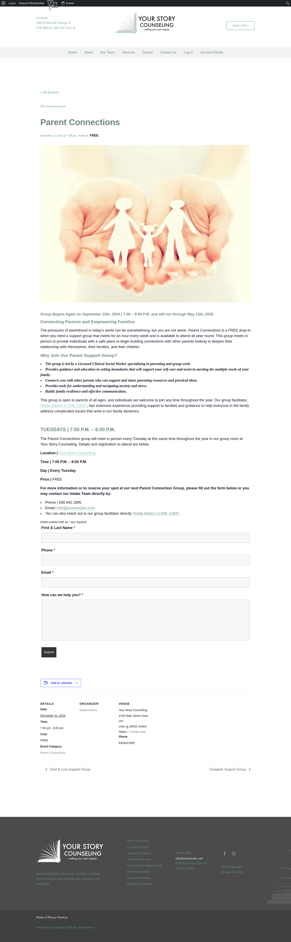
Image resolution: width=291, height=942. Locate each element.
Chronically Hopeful (139, 853)
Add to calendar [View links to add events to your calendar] (61, 683)
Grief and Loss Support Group (144, 865)
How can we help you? (62, 595)
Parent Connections (53, 752)
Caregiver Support (137, 847)
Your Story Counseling (77, 453)
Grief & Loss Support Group (69, 769)
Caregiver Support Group (228, 769)
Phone (48, 550)
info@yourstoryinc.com (76, 508)
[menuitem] (3, 3)
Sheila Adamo (88, 710)
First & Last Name (58, 528)
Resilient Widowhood (139, 883)
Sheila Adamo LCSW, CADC (63, 406)
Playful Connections (139, 877)
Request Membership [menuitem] (31, 3)
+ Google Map (137, 731)
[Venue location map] (179, 712)
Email (47, 572)
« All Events (49, 92)
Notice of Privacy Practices (52, 917)
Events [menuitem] (67, 3)
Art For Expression (138, 840)
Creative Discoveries (139, 859)
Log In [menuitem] (12, 3)
